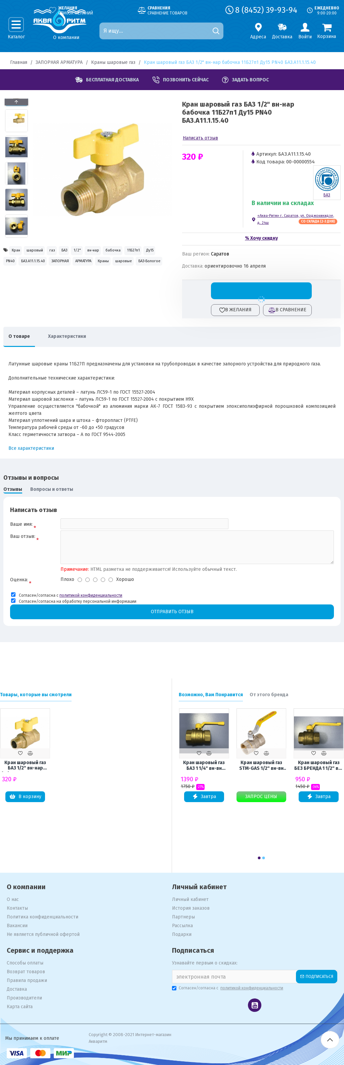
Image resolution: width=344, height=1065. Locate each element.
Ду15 (76, 266)
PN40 (101, 266)
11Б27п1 (48, 266)
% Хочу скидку (261, 238)
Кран (19, 251)
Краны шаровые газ (113, 62)
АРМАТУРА (57, 280)
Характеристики (77, 336)
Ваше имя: (21, 524)
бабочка (17, 266)
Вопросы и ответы (51, 489)
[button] (16, 236)
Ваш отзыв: (22, 540)
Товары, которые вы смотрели (36, 695)
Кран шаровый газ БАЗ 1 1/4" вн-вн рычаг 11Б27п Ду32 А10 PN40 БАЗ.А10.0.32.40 (204, 766)
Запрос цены (261, 796)
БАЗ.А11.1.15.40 (136, 266)
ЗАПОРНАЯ (20, 280)
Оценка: (19, 585)
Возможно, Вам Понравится (211, 695)
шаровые (120, 280)
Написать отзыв (200, 138)
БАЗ (98, 251)
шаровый (49, 251)
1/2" (120, 251)
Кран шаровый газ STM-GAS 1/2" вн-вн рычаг (261, 766)
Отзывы (12, 489)
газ (77, 251)
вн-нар (145, 251)
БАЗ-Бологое (22, 295)
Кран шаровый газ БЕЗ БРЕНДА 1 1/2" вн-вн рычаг (318, 766)
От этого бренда (269, 695)
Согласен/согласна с (228, 988)
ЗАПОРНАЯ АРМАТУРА (59, 62)
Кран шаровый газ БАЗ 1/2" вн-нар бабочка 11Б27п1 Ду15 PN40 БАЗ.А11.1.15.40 (25, 766)
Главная (18, 62)
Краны (89, 280)
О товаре (22, 336)
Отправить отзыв (172, 617)
